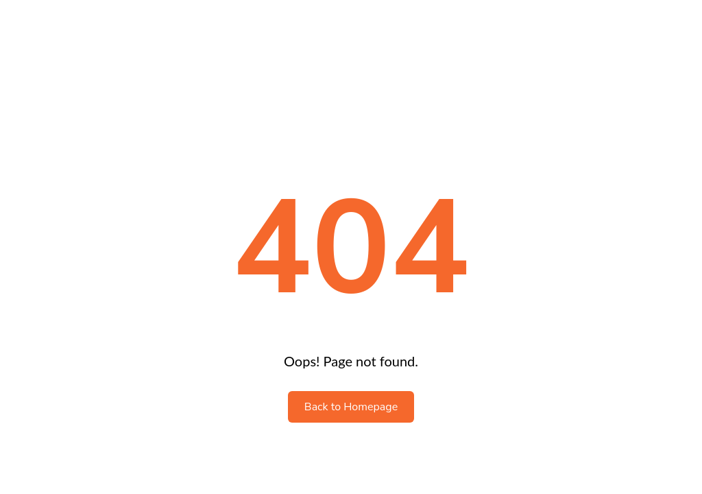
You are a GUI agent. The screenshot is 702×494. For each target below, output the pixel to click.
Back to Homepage (351, 406)
